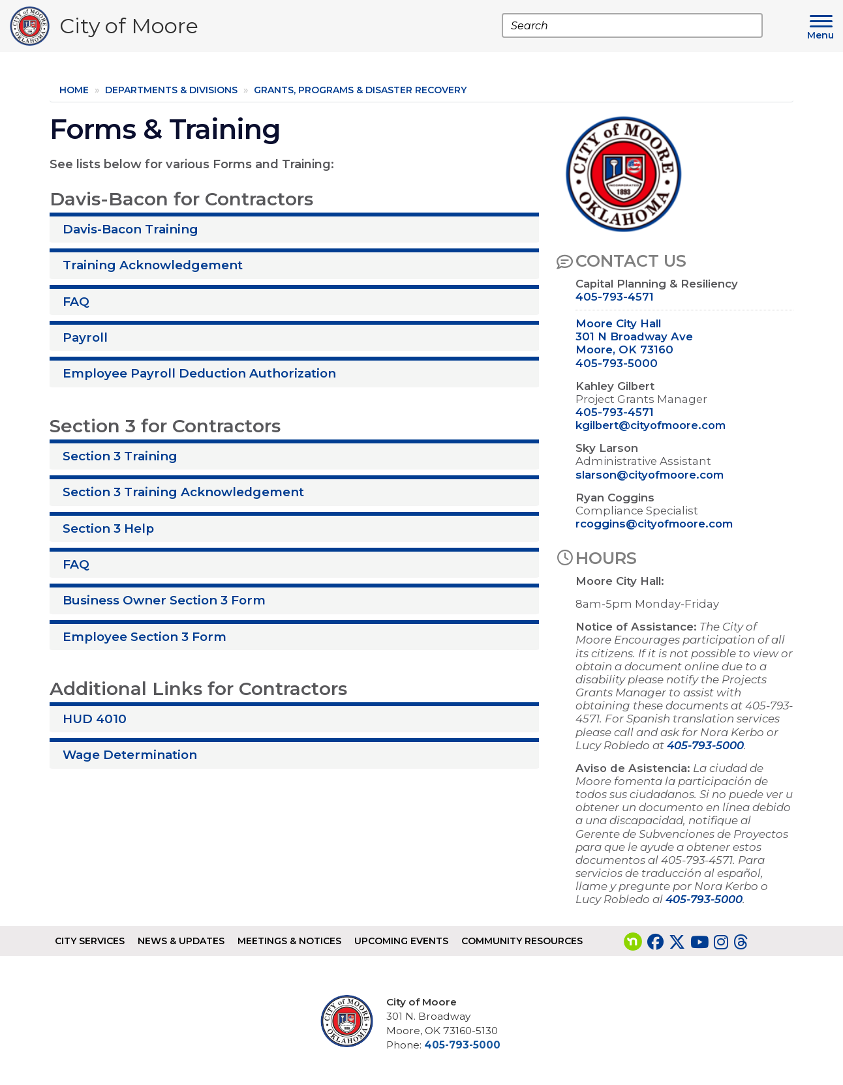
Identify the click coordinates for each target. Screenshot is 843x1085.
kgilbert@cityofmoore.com (650, 425)
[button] (294, 227)
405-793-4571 (614, 296)
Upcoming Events (401, 941)
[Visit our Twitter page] (677, 942)
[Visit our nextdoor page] (633, 942)
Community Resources (522, 941)
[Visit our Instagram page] (721, 942)
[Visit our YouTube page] (699, 942)
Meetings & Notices (289, 941)
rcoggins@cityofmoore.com (654, 523)
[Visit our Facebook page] (655, 942)
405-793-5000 (616, 363)
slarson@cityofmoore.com (649, 474)
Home (74, 90)
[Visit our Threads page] (740, 942)
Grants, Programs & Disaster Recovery (360, 90)
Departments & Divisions (171, 90)
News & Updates (181, 941)
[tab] (294, 227)
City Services (90, 941)
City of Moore (128, 29)
